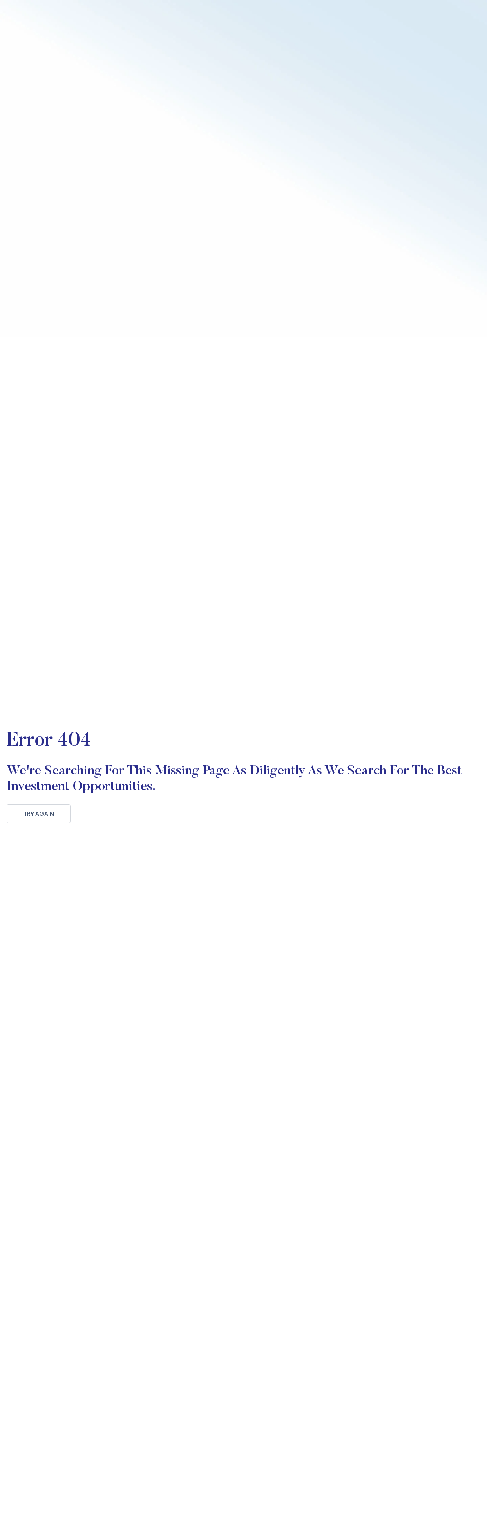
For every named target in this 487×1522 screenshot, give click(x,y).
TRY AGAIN (38, 814)
